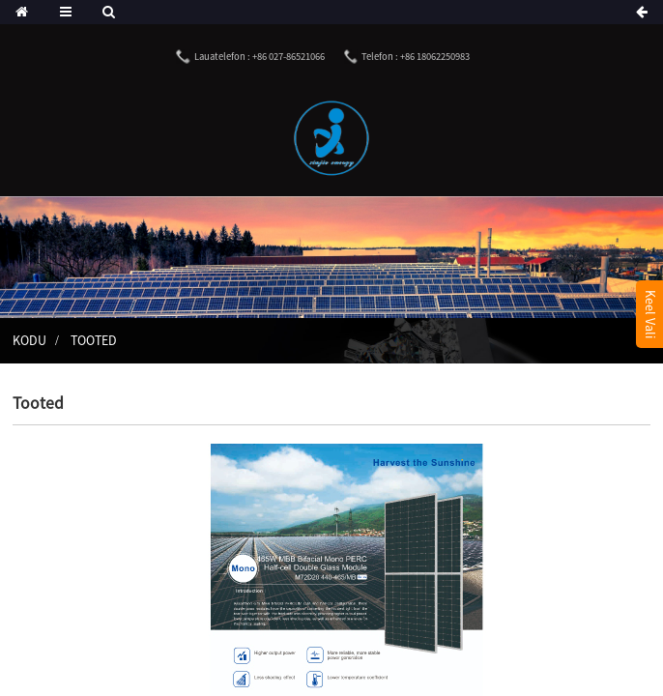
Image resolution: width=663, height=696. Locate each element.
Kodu (29, 340)
